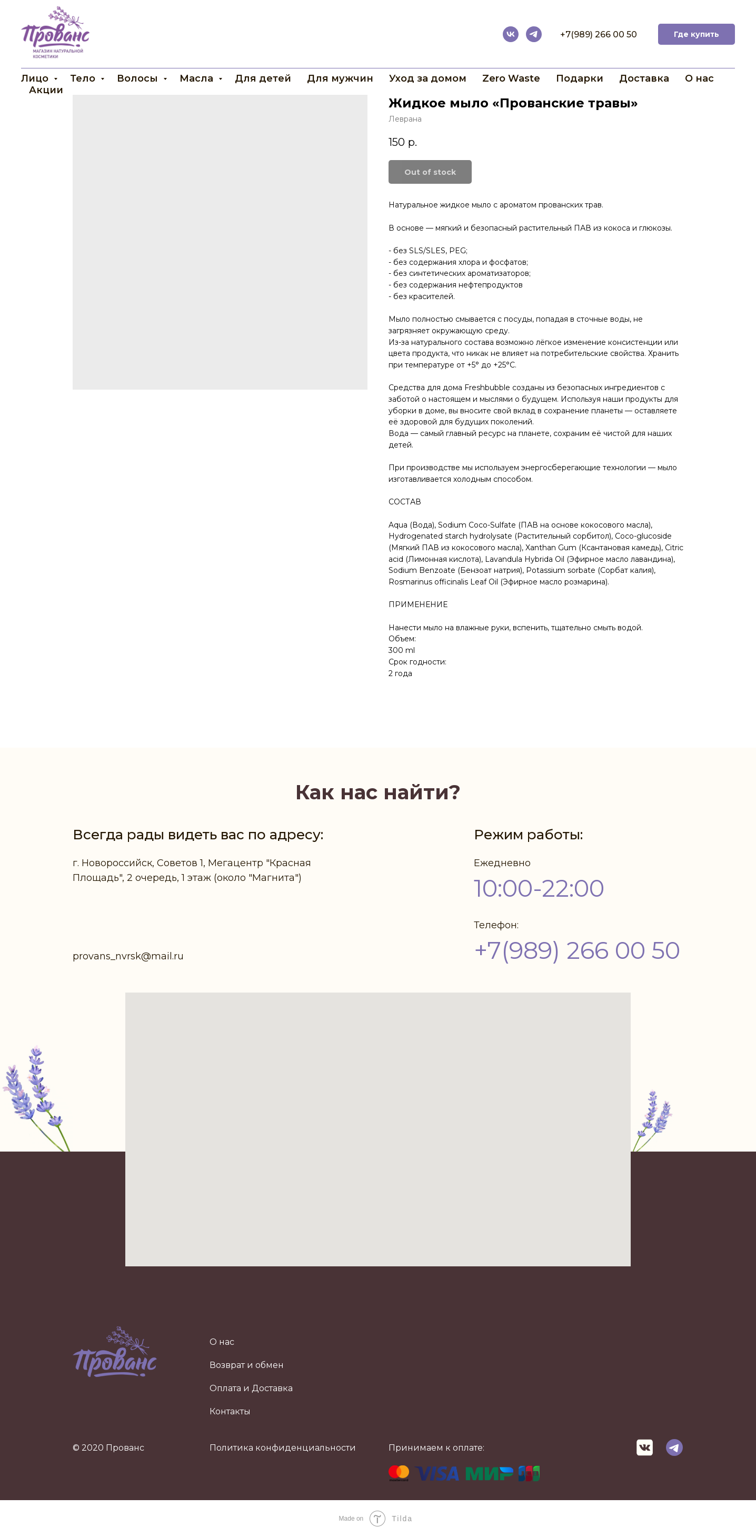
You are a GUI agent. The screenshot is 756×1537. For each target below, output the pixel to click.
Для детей (263, 78)
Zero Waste (511, 78)
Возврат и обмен (247, 1365)
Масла (198, 78)
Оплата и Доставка (251, 1388)
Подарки (579, 78)
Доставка (644, 78)
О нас (699, 78)
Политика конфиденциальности (283, 1448)
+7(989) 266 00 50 (598, 34)
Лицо (36, 78)
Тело (84, 78)
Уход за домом (427, 78)
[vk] (511, 34)
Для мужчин (340, 78)
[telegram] (534, 34)
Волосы (139, 78)
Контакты (230, 1411)
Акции (46, 90)
